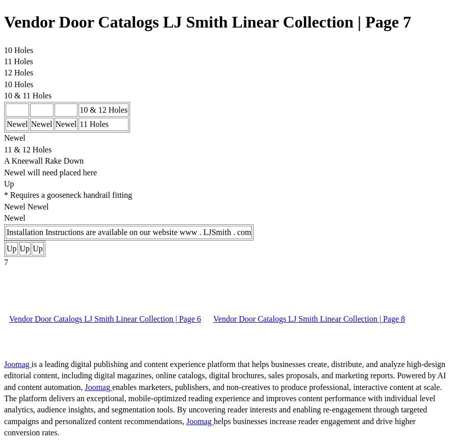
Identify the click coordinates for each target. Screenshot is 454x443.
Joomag (18, 364)
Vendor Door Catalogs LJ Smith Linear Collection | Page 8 (309, 319)
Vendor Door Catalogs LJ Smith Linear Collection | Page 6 (105, 319)
